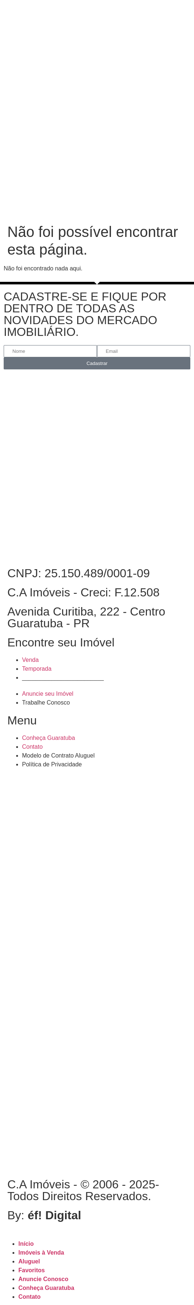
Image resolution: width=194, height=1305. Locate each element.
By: (44, 1215)
